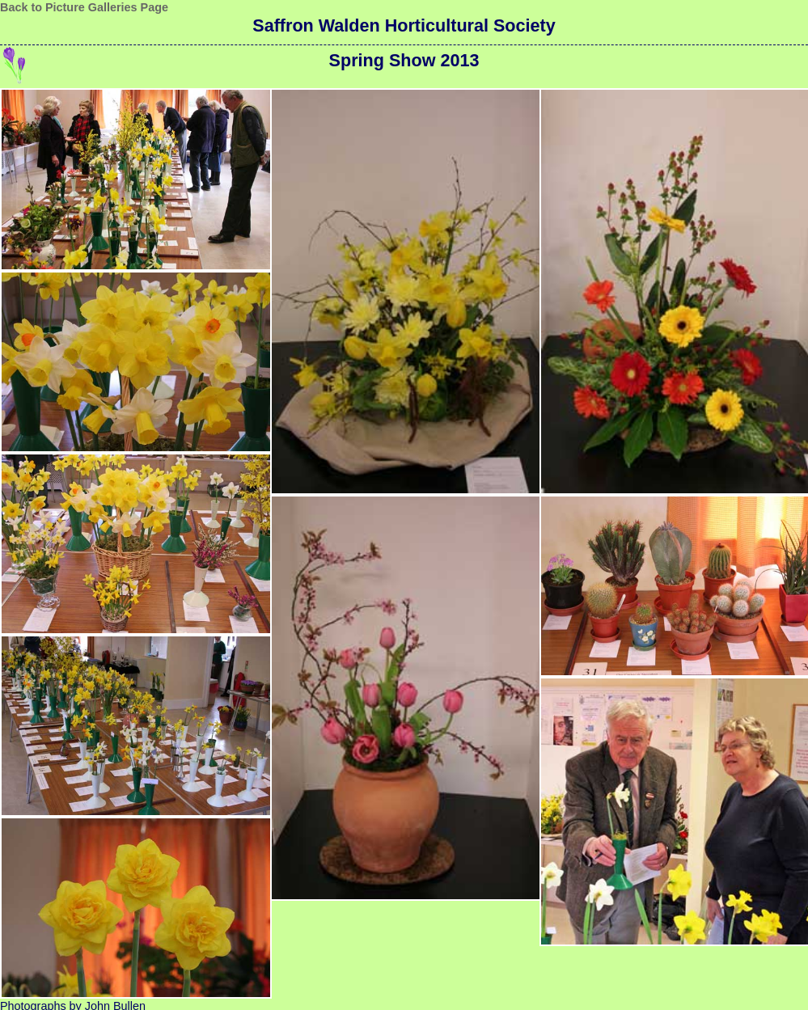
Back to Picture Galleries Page (84, 7)
